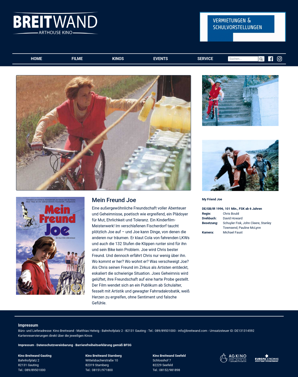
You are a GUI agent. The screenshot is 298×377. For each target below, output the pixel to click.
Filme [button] (84, 58)
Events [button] (168, 58)
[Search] (243, 59)
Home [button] (44, 58)
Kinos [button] (125, 58)
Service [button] (212, 58)
